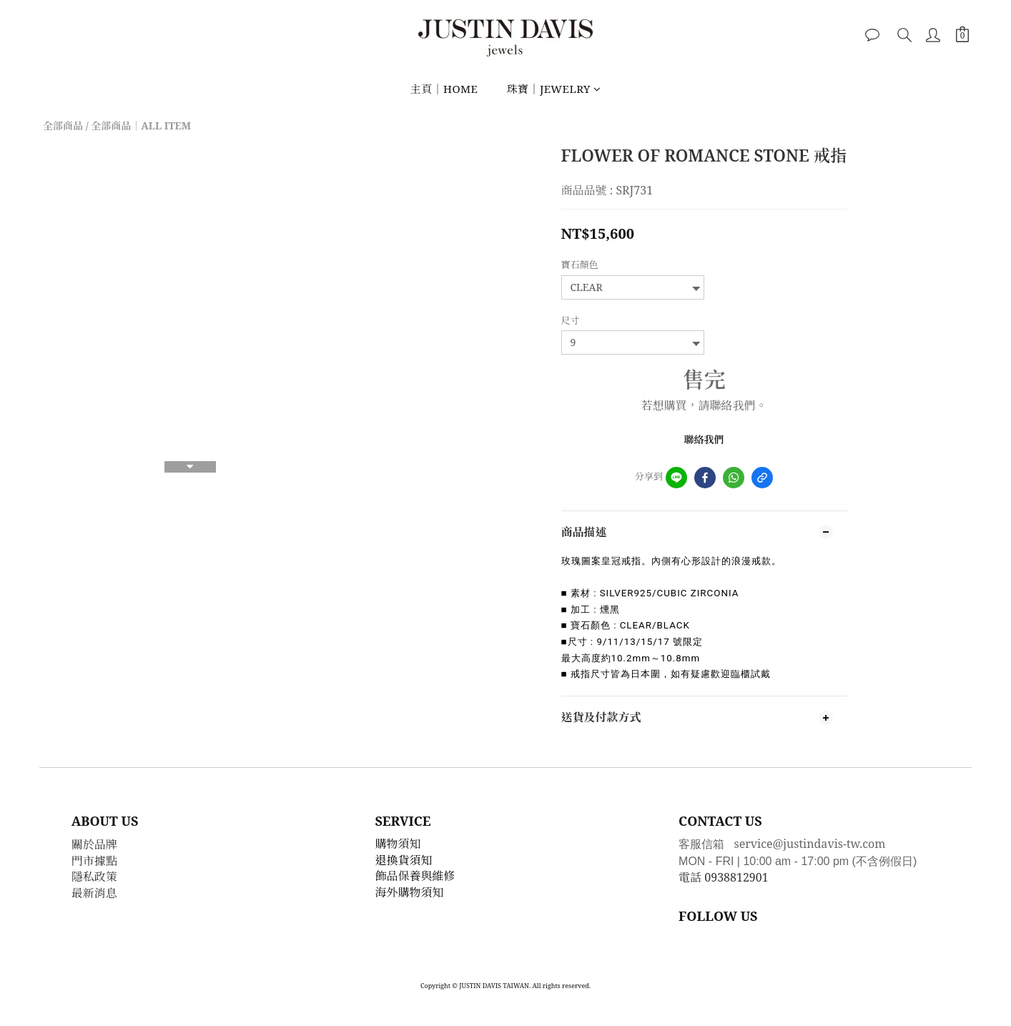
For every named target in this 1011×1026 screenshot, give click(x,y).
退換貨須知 (404, 860)
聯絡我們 (704, 439)
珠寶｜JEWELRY (553, 89)
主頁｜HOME (444, 89)
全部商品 (63, 125)
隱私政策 (94, 876)
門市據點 (94, 861)
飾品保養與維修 (415, 876)
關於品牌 (94, 844)
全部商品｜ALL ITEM (141, 125)
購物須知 (398, 844)
